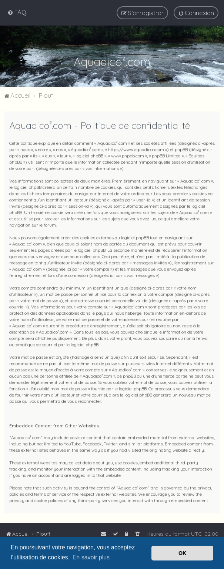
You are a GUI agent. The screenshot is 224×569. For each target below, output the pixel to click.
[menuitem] (17, 11)
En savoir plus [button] (91, 557)
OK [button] (182, 553)
